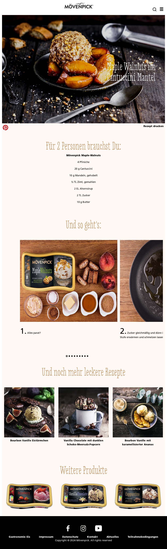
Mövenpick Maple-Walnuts (83, 155)
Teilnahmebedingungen (143, 536)
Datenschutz (70, 536)
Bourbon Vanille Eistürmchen (29, 440)
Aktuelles (113, 536)
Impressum (46, 536)
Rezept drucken (153, 126)
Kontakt (92, 536)
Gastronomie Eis (19, 536)
